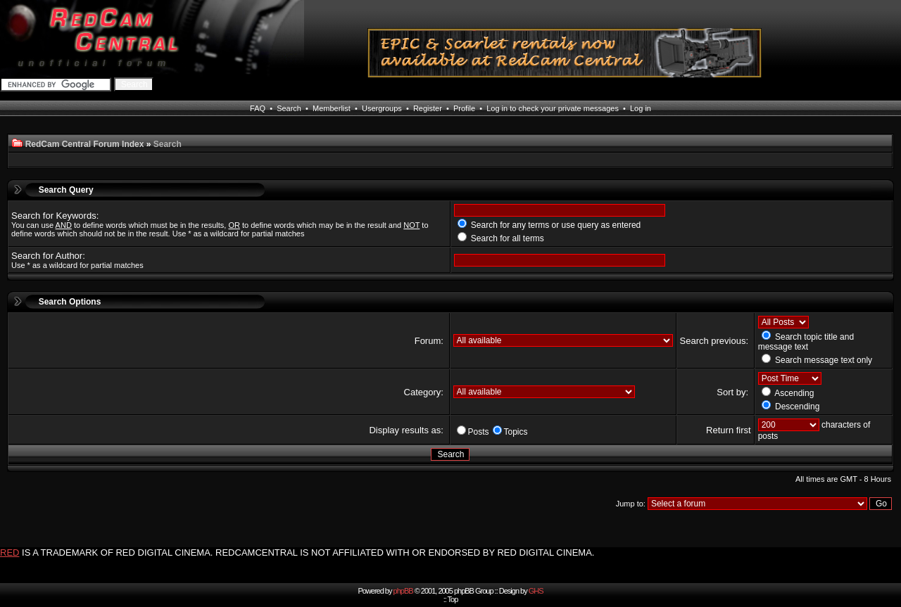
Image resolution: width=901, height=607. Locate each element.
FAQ (257, 108)
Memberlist (332, 108)
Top (453, 599)
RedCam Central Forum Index (84, 144)
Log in (640, 108)
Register (427, 108)
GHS (536, 591)
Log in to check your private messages (552, 108)
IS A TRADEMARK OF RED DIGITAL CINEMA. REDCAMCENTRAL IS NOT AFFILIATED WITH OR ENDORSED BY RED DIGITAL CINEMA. (308, 552)
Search (289, 108)
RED (9, 552)
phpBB (403, 591)
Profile (464, 108)
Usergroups (382, 108)
